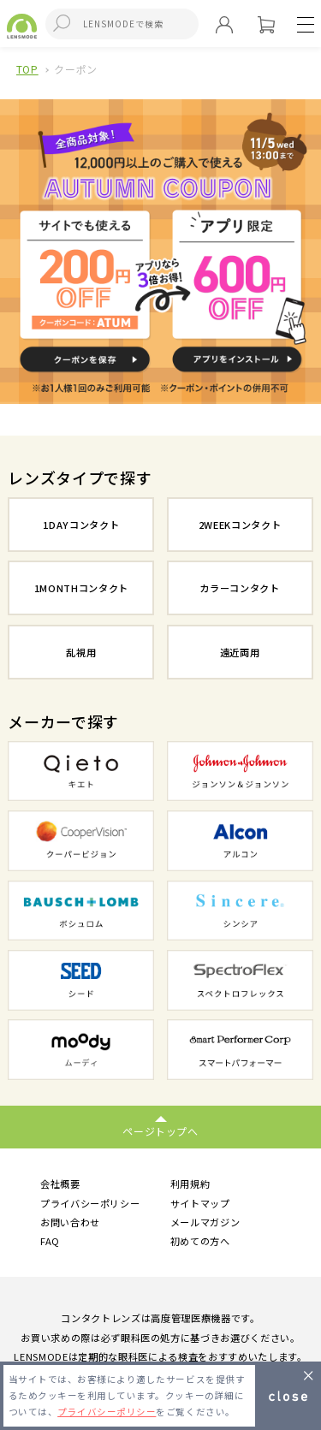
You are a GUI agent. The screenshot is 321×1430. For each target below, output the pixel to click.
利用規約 (190, 1183)
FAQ (50, 1242)
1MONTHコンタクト (81, 588)
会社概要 (60, 1183)
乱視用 (81, 652)
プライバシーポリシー (90, 1203)
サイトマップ (200, 1203)
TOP (27, 69)
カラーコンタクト (239, 588)
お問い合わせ (70, 1222)
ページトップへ (160, 1131)
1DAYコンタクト (81, 524)
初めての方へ (200, 1242)
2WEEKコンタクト (240, 524)
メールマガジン (205, 1222)
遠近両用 (240, 652)
